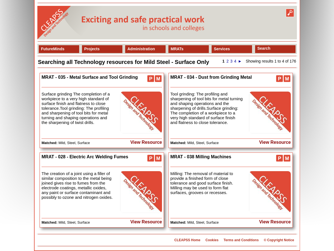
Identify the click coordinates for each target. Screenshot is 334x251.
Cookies (212, 240)
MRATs (177, 49)
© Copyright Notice (279, 240)
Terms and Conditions (241, 240)
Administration (141, 49)
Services (222, 49)
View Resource (146, 142)
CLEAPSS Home (187, 240)
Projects (92, 49)
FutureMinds (52, 49)
